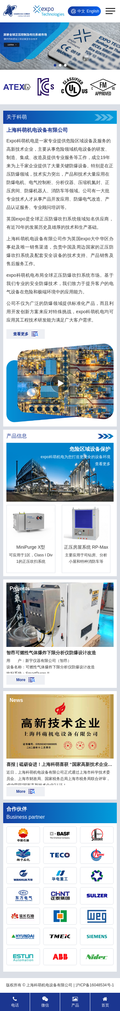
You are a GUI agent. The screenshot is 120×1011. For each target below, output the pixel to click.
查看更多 (102, 464)
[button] (55, 65)
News (16, 700)
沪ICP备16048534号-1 (95, 985)
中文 (81, 11)
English (93, 11)
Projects (20, 588)
